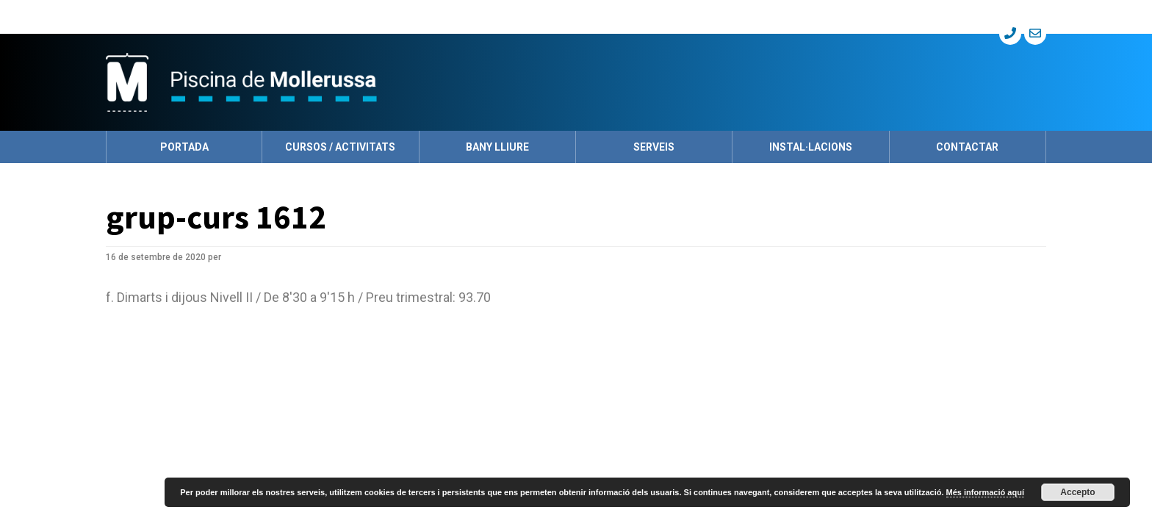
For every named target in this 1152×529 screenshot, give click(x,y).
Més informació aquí (985, 492)
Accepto (1077, 492)
